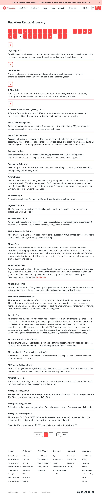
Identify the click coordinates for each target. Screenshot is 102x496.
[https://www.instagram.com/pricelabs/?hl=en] (89, 492)
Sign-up (84, 481)
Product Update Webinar (59, 470)
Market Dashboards (13, 459)
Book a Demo (71, 456)
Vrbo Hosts (26, 459)
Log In (92, 8)
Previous (38, 434)
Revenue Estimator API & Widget (17, 481)
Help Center (70, 463)
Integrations (26, 477)
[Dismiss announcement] (100, 2)
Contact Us (85, 463)
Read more (41, 277)
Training (69, 466)
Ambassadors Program (88, 474)
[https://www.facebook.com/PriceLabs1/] (78, 492)
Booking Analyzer (43, 466)
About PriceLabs (87, 456)
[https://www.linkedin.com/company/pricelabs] (85, 492)
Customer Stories (57, 459)
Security (24, 492)
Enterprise (61, 8)
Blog (54, 456)
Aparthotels (26, 470)
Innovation (56, 463)
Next (65, 434)
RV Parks (25, 463)
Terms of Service (45, 492)
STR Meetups (41, 470)
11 (58, 434)
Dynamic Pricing (12, 456)
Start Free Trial (98, 8)
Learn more (85, 2)
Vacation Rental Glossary (60, 466)
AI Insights (11, 474)
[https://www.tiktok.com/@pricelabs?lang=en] (93, 492)
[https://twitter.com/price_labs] (82, 492)
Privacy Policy (33, 492)
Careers (84, 466)
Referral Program (87, 470)
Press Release (56, 474)
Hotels (53, 8)
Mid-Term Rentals (28, 466)
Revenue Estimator (43, 459)
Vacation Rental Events (44, 463)
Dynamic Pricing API (13, 477)
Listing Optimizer (13, 470)
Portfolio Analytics (13, 463)
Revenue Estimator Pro (14, 466)
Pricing (44, 8)
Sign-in (84, 477)
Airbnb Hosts (26, 456)
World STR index (42, 456)
